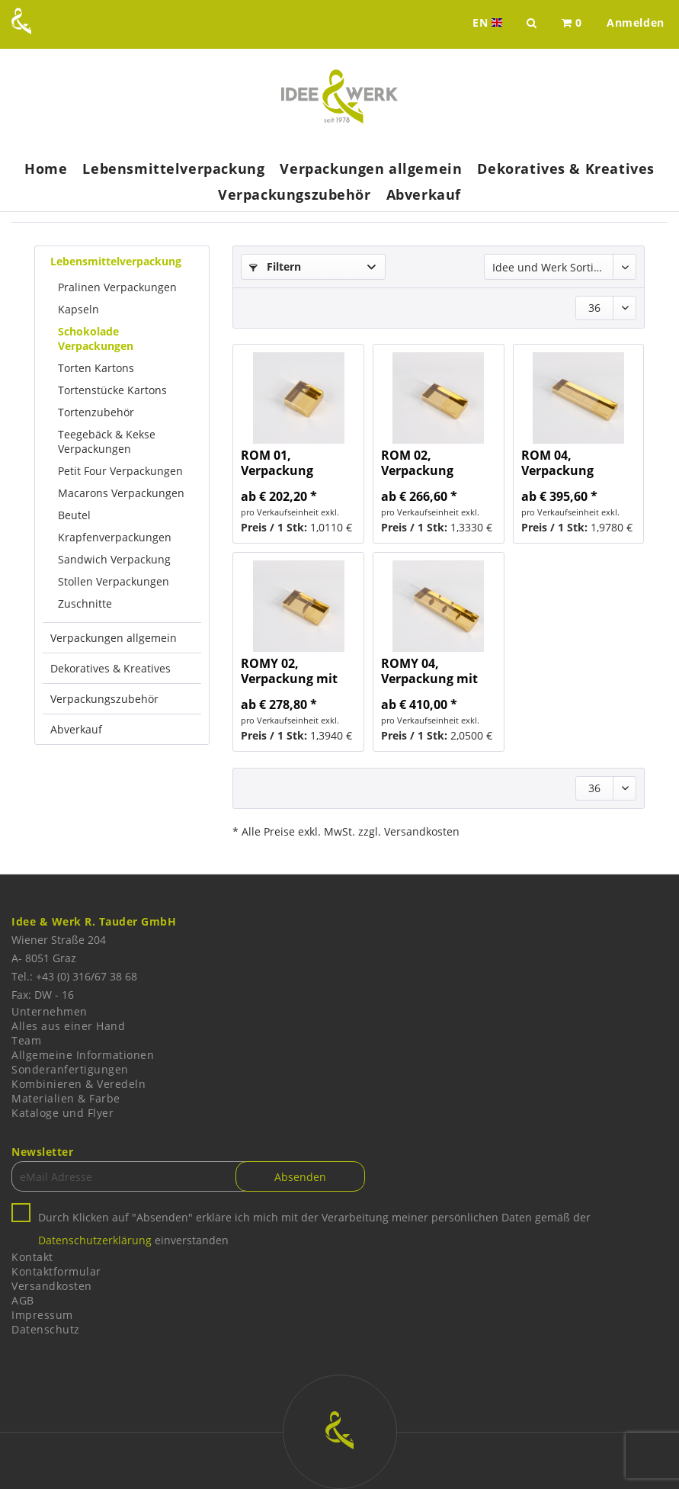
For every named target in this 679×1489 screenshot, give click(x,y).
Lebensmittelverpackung (115, 261)
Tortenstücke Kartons (112, 390)
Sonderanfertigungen (70, 1069)
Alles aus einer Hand (68, 1026)
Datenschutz (45, 1329)
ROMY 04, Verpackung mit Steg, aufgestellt (430, 671)
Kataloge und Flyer (62, 1113)
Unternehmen (49, 1011)
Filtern (275, 266)
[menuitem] (572, 23)
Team (26, 1040)
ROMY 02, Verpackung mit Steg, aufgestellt (290, 671)
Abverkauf (76, 729)
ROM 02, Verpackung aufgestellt (417, 463)
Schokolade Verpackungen (95, 338)
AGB (22, 1300)
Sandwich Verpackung (114, 559)
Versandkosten (51, 1286)
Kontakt (32, 1257)
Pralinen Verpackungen (117, 287)
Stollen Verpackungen (113, 581)
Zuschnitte (85, 603)
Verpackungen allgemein (113, 638)
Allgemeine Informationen (82, 1055)
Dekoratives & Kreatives (110, 668)
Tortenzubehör (96, 412)
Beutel (74, 515)
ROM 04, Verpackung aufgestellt (557, 463)
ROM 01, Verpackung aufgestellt (277, 463)
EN (488, 22)
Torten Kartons (96, 368)
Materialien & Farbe (65, 1098)
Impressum (42, 1315)
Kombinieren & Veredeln (78, 1084)
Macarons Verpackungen (121, 493)
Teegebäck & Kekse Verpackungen (106, 441)
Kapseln (78, 309)
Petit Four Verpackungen (120, 471)
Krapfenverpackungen (114, 537)
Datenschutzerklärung (95, 1240)
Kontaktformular (56, 1271)
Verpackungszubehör (104, 699)
